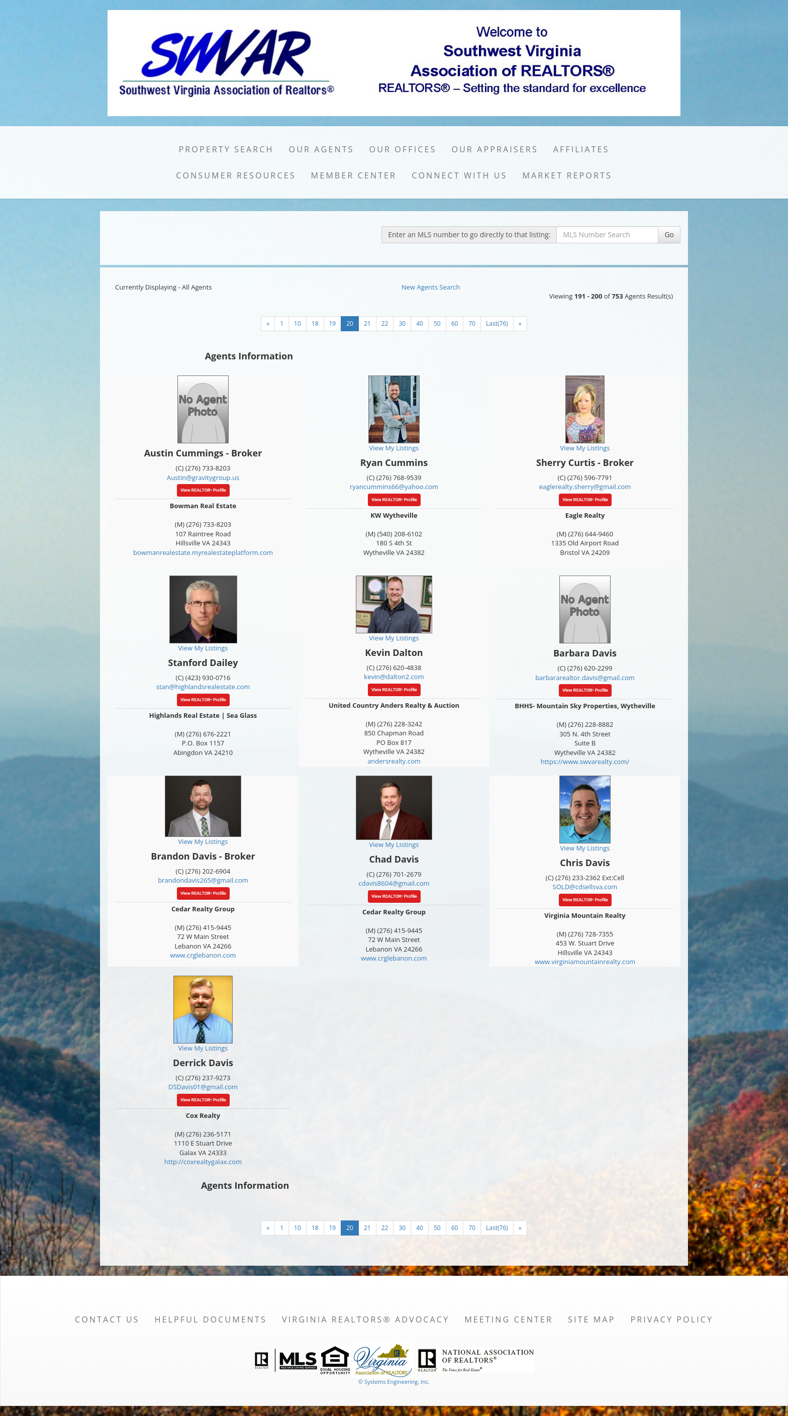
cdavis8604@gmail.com (393, 883)
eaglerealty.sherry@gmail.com (585, 486)
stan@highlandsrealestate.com (203, 686)
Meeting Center (508, 1319)
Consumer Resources (236, 175)
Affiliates (581, 149)
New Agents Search (431, 287)
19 (332, 323)
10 (297, 323)
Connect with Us (459, 175)
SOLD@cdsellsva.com (585, 886)
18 (315, 323)
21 (367, 323)
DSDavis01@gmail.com (203, 1086)
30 (402, 323)
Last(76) (497, 323)
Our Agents (321, 149)
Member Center (354, 175)
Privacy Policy (671, 1319)
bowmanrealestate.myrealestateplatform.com (203, 552)
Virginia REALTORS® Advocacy (365, 1319)
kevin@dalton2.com (394, 676)
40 (419, 323)
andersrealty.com (394, 761)
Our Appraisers (494, 149)
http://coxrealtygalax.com (203, 1161)
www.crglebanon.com (203, 955)
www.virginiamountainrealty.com (585, 961)
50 (437, 323)
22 (384, 323)
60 (454, 323)
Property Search (226, 149)
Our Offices (403, 149)
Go (669, 234)
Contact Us (107, 1319)
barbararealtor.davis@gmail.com (585, 677)
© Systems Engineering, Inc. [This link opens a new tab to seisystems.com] (394, 1381)
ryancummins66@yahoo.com (394, 486)
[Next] (268, 323)
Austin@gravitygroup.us (203, 477)
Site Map (591, 1319)
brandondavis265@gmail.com (203, 880)
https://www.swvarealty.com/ (585, 761)
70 (471, 323)
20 (349, 323)
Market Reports (567, 175)
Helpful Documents (210, 1319)
